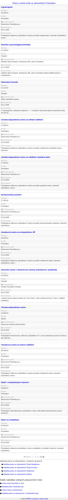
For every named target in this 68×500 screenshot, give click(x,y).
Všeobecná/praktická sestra (13, 307)
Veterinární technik (9, 82)
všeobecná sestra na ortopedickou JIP (18, 232)
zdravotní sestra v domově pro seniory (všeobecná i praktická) (29, 270)
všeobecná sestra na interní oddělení (17, 345)
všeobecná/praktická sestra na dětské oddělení (22, 120)
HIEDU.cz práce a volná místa (37, 499)
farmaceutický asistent (11, 195)
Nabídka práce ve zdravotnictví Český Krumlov (20, 467)
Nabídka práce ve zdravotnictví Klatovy (17, 474)
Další (42, 457)
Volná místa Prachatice (10, 483)
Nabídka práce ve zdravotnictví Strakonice (18, 471)
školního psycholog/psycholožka (15, 45)
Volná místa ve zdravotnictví (12, 490)
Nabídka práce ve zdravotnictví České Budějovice (21, 464)
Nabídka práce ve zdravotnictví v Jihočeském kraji (20, 493)
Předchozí (27, 457)
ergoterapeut (6, 7)
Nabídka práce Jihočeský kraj (12, 487)
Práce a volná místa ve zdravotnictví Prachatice (34, 3)
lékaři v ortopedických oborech (15, 382)
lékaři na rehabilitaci (10, 420)
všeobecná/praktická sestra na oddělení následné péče (25, 157)
